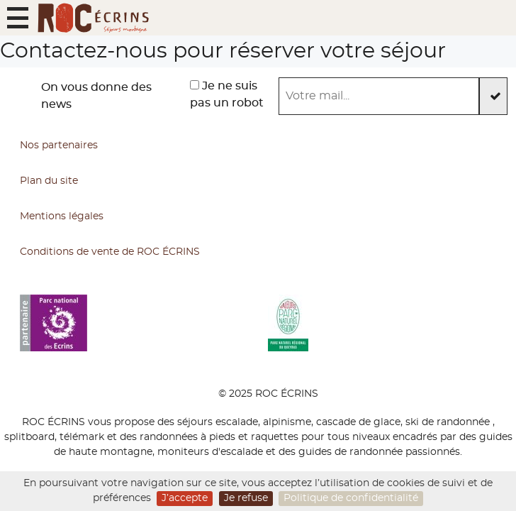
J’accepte (185, 498)
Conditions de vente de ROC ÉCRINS (110, 252)
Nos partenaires (59, 145)
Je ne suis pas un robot (227, 94)
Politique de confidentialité (351, 498)
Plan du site (49, 181)
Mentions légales (61, 216)
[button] (17, 17)
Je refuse (246, 498)
